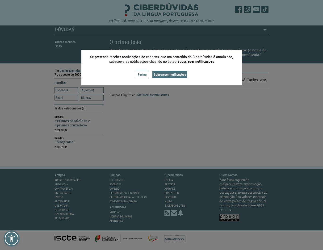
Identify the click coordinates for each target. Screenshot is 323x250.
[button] (11, 238)
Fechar (142, 74)
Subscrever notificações (170, 74)
